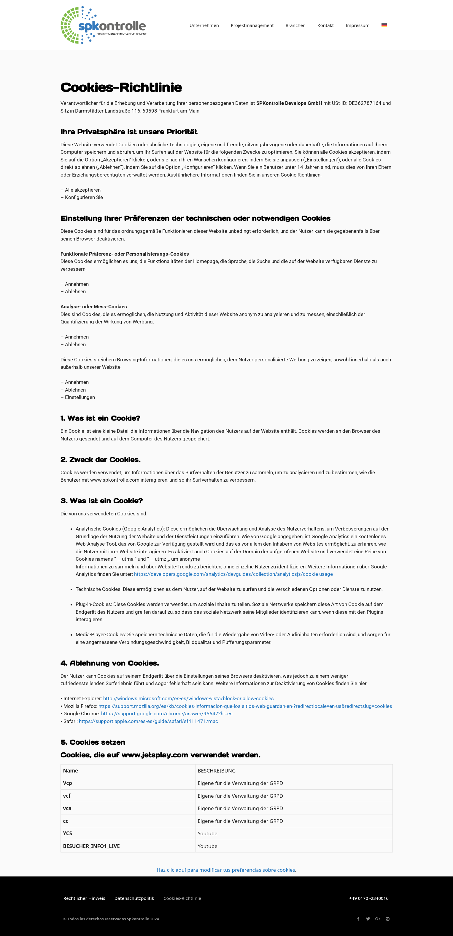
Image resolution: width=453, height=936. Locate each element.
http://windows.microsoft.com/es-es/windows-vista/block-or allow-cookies (188, 698)
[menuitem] (384, 25)
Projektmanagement (252, 25)
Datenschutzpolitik (134, 898)
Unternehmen (204, 25)
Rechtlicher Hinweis (84, 898)
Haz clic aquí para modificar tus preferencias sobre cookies (226, 869)
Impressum (357, 25)
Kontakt (325, 25)
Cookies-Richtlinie (182, 898)
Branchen (296, 25)
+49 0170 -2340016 (369, 898)
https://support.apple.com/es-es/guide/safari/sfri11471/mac (148, 721)
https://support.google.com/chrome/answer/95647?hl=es (167, 714)
